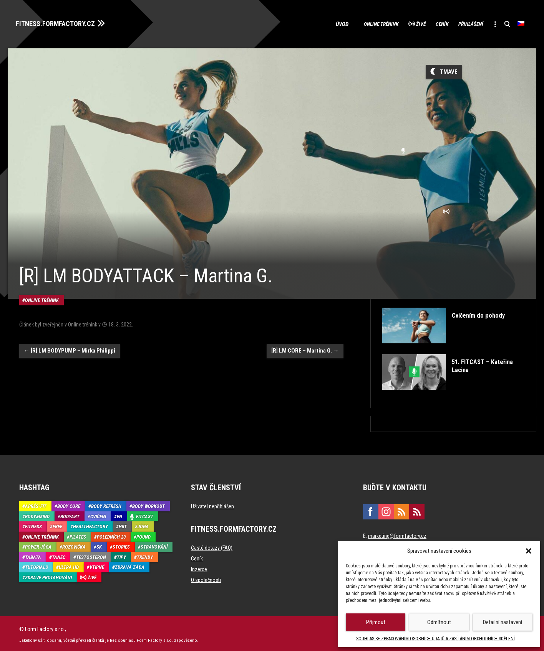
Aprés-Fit (35, 504)
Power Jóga (38, 545)
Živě (396, 23)
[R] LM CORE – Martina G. (305, 335)
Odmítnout (439, 622)
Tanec (58, 555)
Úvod (307, 23)
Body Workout (148, 504)
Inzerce (199, 567)
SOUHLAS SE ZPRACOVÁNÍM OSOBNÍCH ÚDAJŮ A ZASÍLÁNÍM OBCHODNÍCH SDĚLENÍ (435, 638)
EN (119, 514)
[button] (528, 551)
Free (57, 524)
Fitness (33, 524)
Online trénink (348, 23)
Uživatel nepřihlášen (212, 504)
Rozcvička (74, 545)
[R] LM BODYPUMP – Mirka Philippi (69, 335)
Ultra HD (69, 565)
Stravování (154, 545)
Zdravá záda (129, 565)
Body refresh (106, 504)
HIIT (123, 524)
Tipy (121, 555)
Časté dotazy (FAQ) (211, 546)
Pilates (78, 534)
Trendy (145, 555)
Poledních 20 (111, 534)
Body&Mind (37, 514)
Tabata (33, 555)
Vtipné (97, 565)
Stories (121, 545)
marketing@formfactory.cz (397, 534)
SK (99, 545)
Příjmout (375, 622)
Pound (143, 534)
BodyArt (70, 514)
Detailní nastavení (502, 622)
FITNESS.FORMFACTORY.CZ (62, 22)
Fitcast (144, 514)
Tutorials (36, 565)
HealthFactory (90, 524)
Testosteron (91, 555)
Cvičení (98, 514)
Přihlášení (460, 23)
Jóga (143, 524)
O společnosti (206, 578)
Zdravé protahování (48, 575)
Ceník (424, 23)
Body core (68, 504)
